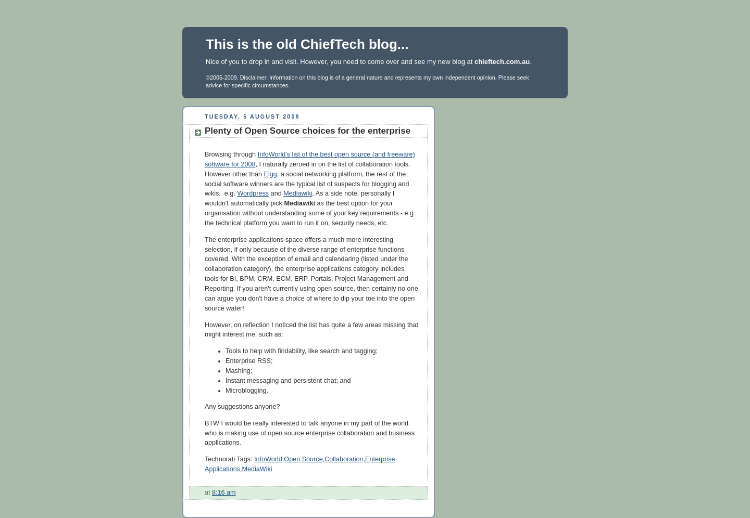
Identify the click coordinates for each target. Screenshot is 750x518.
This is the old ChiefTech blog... (307, 44)
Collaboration (343, 459)
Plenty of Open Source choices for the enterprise (307, 131)
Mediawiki (297, 193)
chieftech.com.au (502, 62)
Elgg (270, 174)
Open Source (303, 459)
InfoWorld (268, 459)
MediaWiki (257, 469)
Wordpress (253, 193)
